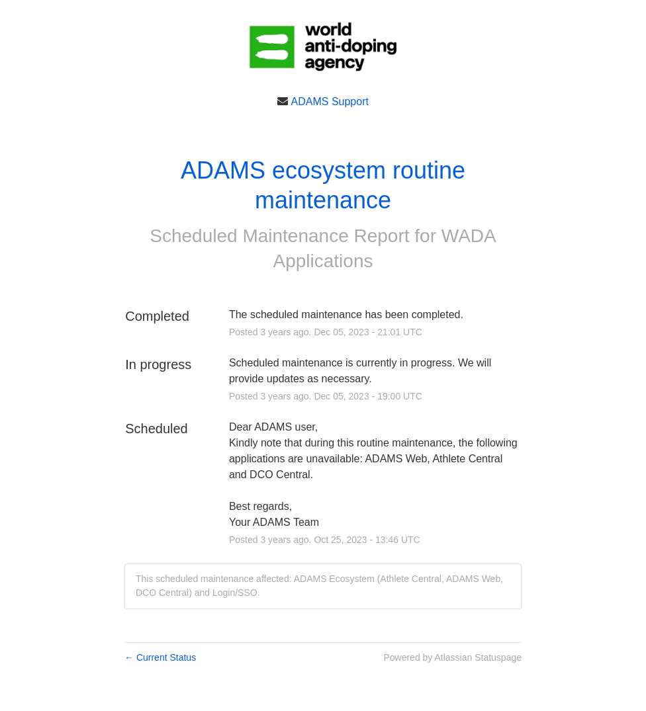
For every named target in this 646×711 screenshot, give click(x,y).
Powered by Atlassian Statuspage (452, 657)
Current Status (160, 657)
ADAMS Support (330, 100)
